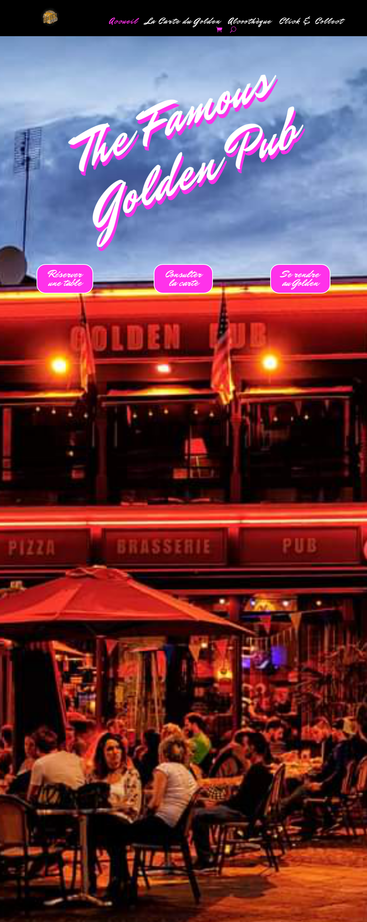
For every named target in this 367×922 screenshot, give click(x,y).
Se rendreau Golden (300, 278)
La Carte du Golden (183, 23)
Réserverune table (65, 278)
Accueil (123, 23)
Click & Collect (311, 23)
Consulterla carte (183, 278)
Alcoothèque (249, 23)
